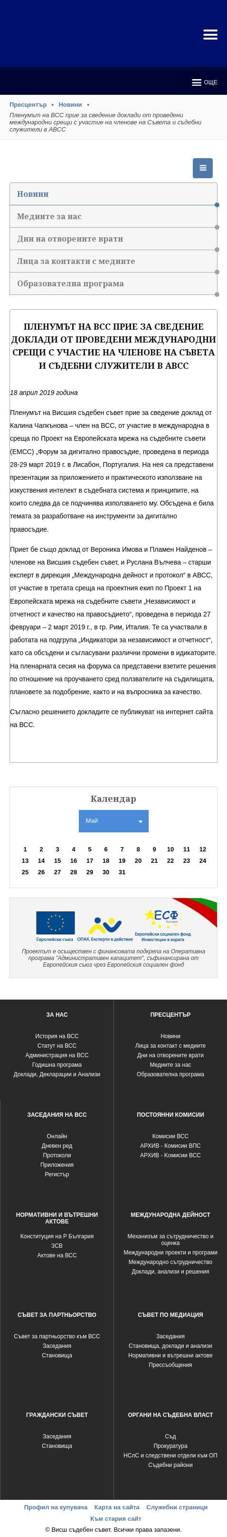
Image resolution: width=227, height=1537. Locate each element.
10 (170, 849)
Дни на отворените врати (117, 241)
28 (73, 872)
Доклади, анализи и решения (170, 1271)
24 (202, 860)
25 (25, 872)
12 (202, 849)
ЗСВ (57, 1246)
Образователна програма (117, 286)
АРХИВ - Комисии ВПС (170, 1146)
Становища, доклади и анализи (170, 1346)
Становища (57, 1355)
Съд (170, 1436)
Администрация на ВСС (56, 1055)
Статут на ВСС (57, 1045)
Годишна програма (57, 1065)
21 (154, 860)
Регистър (57, 1174)
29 (89, 872)
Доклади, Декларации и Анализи (57, 1074)
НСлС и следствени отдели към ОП (170, 1455)
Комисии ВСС (170, 1136)
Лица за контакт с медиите (170, 1045)
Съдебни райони (170, 1465)
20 (138, 860)
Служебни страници (177, 1507)
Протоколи (57, 1155)
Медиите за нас (117, 219)
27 (57, 872)
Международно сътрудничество (171, 1262)
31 (122, 872)
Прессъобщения (170, 1365)
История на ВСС (56, 1036)
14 (41, 860)
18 (106, 860)
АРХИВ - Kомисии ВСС (170, 1155)
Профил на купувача (55, 1507)
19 (122, 860)
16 (73, 860)
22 (170, 860)
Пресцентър (28, 104)
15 (57, 860)
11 (186, 849)
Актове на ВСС (56, 1255)
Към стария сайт (116, 1518)
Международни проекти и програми (170, 1252)
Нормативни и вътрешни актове (170, 1355)
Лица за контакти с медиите (117, 264)
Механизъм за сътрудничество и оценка (170, 1239)
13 (25, 860)
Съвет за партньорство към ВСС (57, 1336)
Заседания (57, 1346)
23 (186, 860)
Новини (70, 104)
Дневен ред (57, 1146)
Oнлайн (57, 1136)
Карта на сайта (117, 1507)
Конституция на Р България (57, 1236)
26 (41, 872)
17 (89, 860)
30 (106, 872)
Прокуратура (170, 1446)
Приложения (57, 1165)
